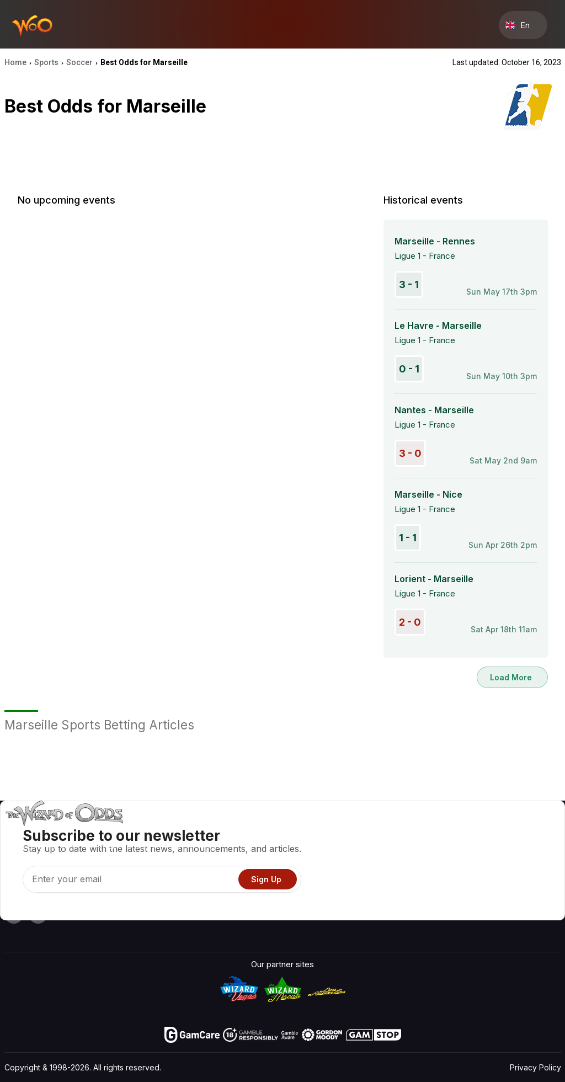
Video (526, 831)
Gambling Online (362, 895)
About (464, 831)
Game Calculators (365, 847)
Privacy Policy (535, 1067)
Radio (464, 895)
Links (463, 863)
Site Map (532, 863)
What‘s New (476, 879)
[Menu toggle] (552, 25)
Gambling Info (358, 863)
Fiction (528, 879)
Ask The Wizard (362, 911)
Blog (523, 847)
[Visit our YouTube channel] (13, 914)
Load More (511, 677)
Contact (468, 847)
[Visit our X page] (38, 914)
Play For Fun (354, 879)
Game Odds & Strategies (378, 831)
